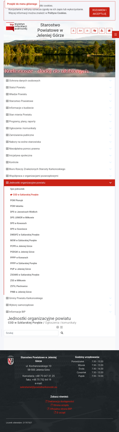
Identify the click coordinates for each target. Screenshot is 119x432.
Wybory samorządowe (21, 305)
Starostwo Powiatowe (21, 101)
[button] (95, 31)
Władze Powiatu (18, 94)
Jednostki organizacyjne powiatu (27, 182)
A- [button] (87, 30)
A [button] (73, 30)
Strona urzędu (59, 405)
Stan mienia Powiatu (20, 114)
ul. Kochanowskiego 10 (38, 366)
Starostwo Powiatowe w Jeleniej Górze (50, 30)
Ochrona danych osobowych (24, 80)
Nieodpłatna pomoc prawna (24, 148)
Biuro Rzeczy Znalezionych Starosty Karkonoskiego (37, 169)
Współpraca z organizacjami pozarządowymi (33, 175)
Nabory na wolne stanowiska (25, 141)
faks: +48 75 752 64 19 (38, 379)
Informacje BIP (17, 311)
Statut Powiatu (17, 87)
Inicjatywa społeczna (20, 155)
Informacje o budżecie (21, 107)
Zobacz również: (59, 396)
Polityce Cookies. (57, 13)
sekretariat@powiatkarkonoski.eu (38, 387)
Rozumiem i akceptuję (99, 12)
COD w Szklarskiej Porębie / (26, 322)
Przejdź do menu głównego (22, 3)
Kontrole (13, 162)
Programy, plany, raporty (22, 121)
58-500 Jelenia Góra (39, 369)
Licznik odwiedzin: (14, 422)
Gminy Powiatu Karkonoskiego (26, 298)
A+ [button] (80, 30)
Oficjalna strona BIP (59, 408)
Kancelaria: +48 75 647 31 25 (39, 375)
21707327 (27, 422)
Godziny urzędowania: (87, 357)
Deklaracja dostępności (59, 401)
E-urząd (59, 412)
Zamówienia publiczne (21, 135)
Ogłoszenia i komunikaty (22, 128)
